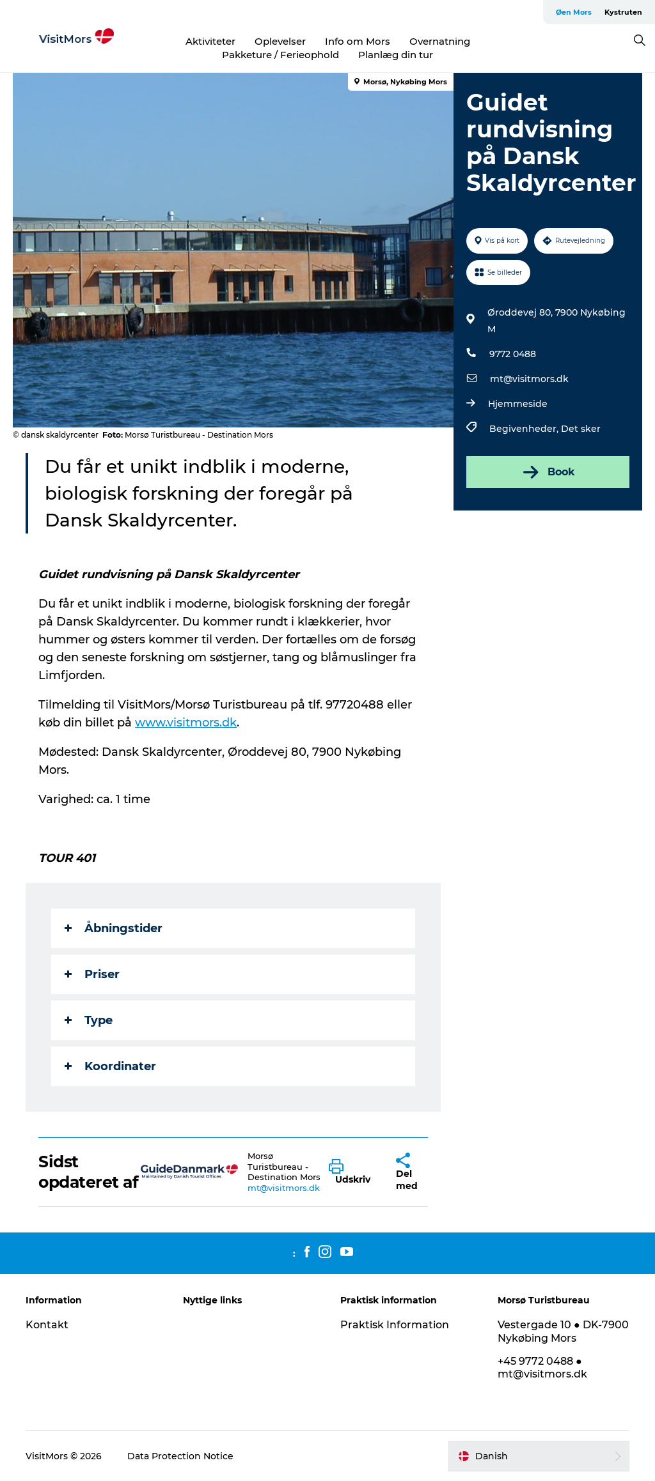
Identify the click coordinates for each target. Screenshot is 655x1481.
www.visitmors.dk (186, 723)
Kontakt (47, 1325)
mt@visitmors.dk (529, 379)
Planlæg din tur (395, 55)
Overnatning (439, 41)
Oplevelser (280, 41)
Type (89, 1020)
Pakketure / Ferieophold (280, 55)
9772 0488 (512, 354)
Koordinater (110, 1066)
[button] (353, 1172)
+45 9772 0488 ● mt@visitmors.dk (542, 1368)
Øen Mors (574, 12)
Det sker (581, 428)
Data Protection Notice (180, 1456)
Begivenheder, (525, 428)
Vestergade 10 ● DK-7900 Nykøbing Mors (563, 1331)
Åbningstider (113, 928)
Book (548, 472)
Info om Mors (357, 41)
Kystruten (623, 12)
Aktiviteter (210, 41)
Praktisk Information (394, 1325)
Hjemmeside (518, 404)
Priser (92, 974)
